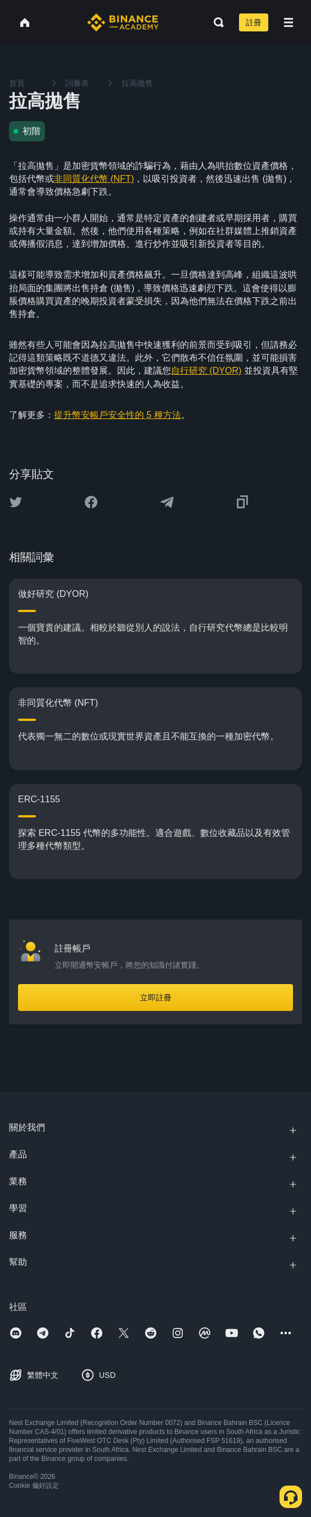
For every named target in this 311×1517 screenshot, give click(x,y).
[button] (288, 22)
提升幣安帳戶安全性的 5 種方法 (117, 415)
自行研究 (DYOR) (206, 370)
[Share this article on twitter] (15, 502)
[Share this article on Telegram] (167, 502)
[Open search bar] (215, 22)
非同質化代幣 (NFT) (94, 178)
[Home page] (123, 22)
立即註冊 (156, 997)
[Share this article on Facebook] (91, 502)
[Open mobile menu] (288, 22)
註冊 (254, 22)
